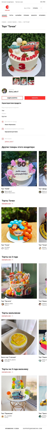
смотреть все (6, 203)
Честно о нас (19, 2)
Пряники (26, 15)
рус (44, 2)
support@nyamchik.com (32, 428)
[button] (23, 54)
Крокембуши (43, 15)
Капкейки (18, 15)
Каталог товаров (12, 22)
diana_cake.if (13, 92)
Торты (11, 15)
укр (41, 2)
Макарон (34, 15)
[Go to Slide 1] (16, 81)
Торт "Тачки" (26, 22)
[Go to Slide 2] (23, 81)
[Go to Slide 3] (30, 81)
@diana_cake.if (9, 141)
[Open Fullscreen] (42, 73)
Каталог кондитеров (8, 2)
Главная (4, 22)
